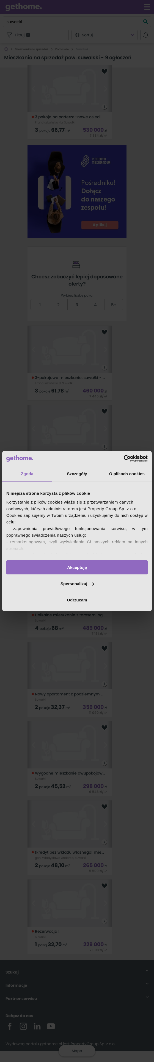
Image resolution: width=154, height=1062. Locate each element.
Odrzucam (77, 599)
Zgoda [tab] (27, 473)
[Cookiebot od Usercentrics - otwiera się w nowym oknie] (124, 458)
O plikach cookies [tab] (127, 473)
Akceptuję (77, 567)
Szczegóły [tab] (77, 473)
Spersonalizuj (77, 583)
